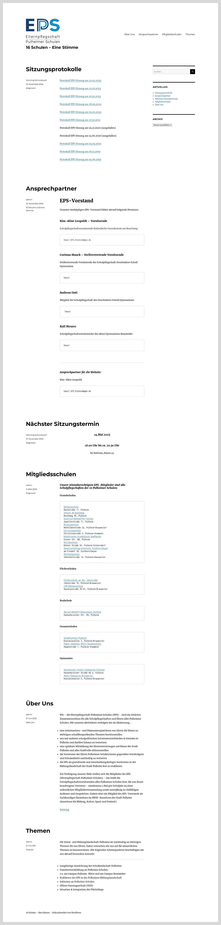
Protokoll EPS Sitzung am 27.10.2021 (80, 120)
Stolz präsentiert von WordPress (66, 912)
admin (29, 199)
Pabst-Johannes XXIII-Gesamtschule (82, 644)
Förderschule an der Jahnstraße (81, 580)
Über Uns (129, 34)
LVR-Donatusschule (73, 586)
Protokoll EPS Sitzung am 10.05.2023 (80, 96)
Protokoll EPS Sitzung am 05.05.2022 (80, 112)
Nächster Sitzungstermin (62, 423)
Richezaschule (71, 524)
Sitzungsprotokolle (53, 69)
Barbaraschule (71, 507)
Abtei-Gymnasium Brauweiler (78, 675)
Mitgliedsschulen (172, 34)
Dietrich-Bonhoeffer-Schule (78, 518)
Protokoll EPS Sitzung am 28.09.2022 (80, 104)
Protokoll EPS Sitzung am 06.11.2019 (80, 151)
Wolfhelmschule (72, 554)
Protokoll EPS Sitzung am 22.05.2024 (80, 80)
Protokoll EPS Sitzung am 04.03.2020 (80, 143)
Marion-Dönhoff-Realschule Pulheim (82, 612)
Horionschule (70, 542)
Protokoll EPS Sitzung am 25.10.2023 (80, 88)
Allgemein (31, 88)
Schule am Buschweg (74, 513)
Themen (190, 34)
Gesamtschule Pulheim (75, 638)
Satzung (64, 809)
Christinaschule (72, 530)
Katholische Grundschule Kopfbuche (82, 536)
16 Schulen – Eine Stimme (52, 47)
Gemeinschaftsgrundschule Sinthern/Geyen (86, 548)
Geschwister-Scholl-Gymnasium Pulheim (84, 670)
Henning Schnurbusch (36, 80)
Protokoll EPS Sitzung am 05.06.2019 (80, 159)
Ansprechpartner (148, 34)
